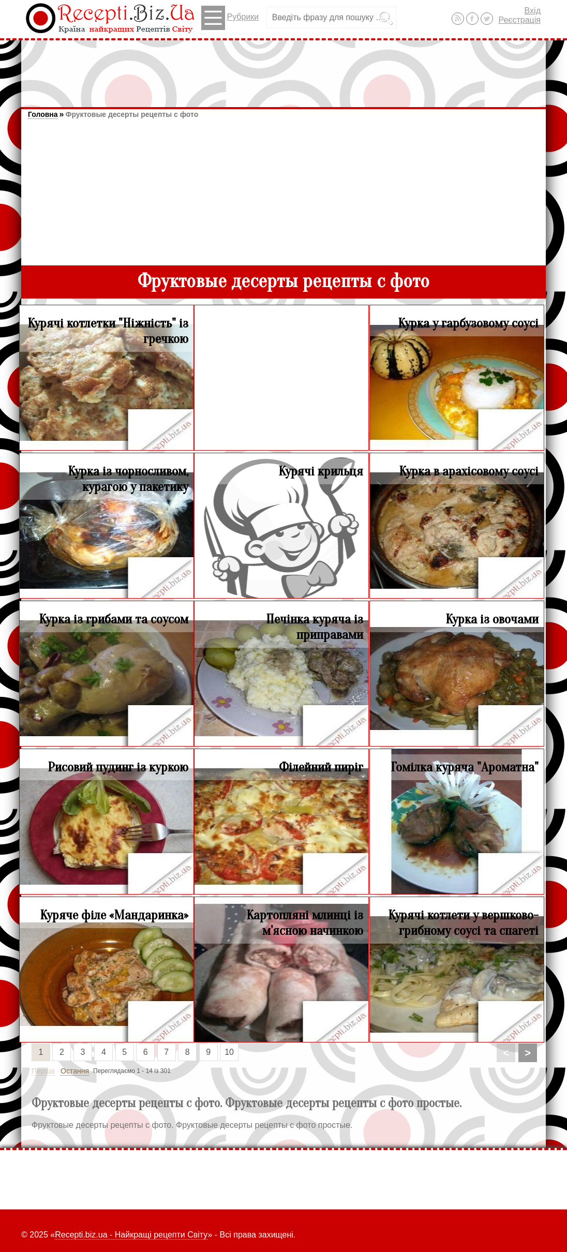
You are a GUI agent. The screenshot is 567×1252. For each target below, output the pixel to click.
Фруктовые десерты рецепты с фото (131, 114)
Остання (75, 1071)
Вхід (533, 10)
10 (229, 1052)
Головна (43, 114)
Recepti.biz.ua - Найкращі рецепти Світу (131, 1234)
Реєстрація (519, 20)
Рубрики (230, 18)
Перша (43, 1071)
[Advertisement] (283, 69)
